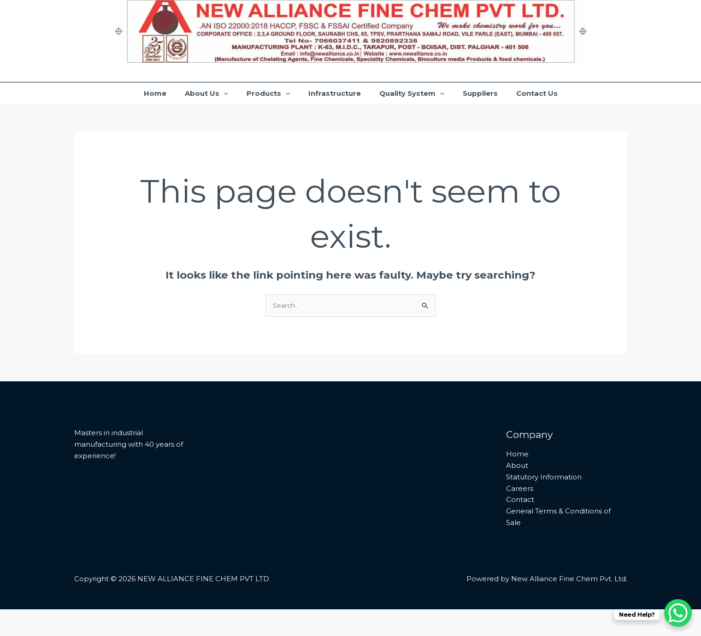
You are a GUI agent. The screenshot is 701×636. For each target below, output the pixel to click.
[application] (209, 106)
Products (261, 106)
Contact (520, 526)
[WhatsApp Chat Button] (678, 613)
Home (133, 106)
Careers (519, 515)
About (517, 492)
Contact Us (559, 106)
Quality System (419, 106)
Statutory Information (544, 503)
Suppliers (494, 106)
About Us (191, 106)
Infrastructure (334, 106)
